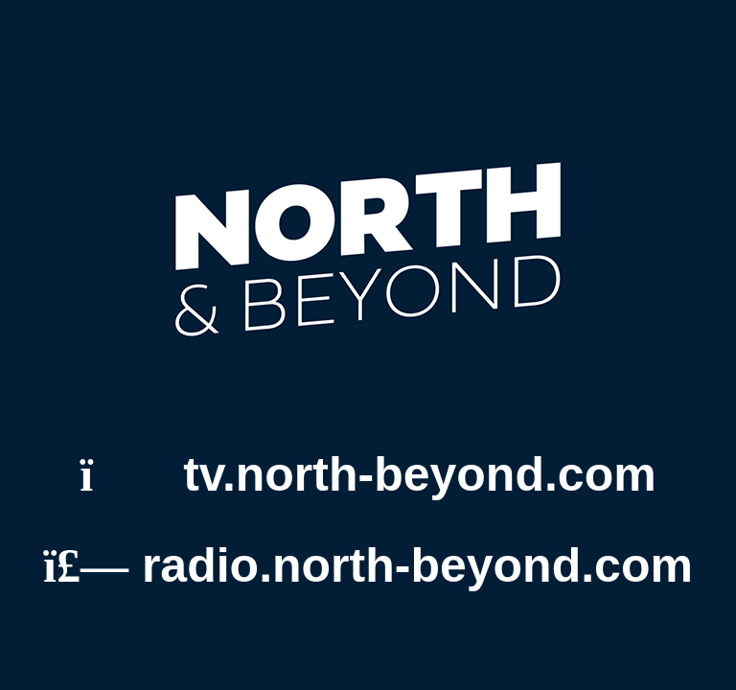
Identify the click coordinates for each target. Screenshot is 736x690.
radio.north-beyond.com (368, 565)
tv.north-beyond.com (368, 474)
